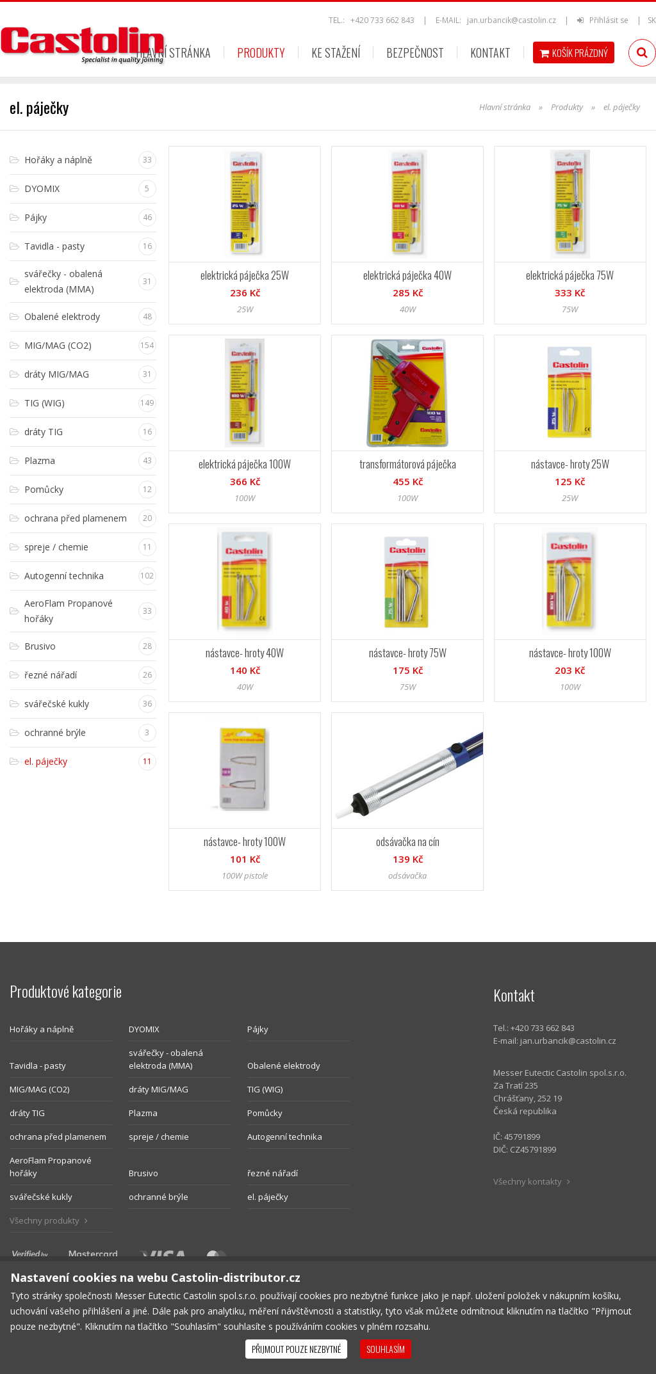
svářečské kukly (41, 1196)
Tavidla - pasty (38, 1065)
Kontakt (490, 52)
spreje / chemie (159, 1136)
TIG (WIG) (265, 1089)
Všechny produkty (49, 1220)
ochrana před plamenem (58, 1136)
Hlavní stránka (173, 52)
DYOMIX (144, 1029)
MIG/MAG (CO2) (39, 1089)
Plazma (143, 1113)
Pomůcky (265, 1113)
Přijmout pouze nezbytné (296, 1348)
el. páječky (267, 1196)
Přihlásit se (603, 20)
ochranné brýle (158, 1196)
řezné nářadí (272, 1173)
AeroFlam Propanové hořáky (51, 1166)
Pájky (257, 1029)
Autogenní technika (284, 1136)
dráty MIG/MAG (158, 1089)
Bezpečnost (415, 52)
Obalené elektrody (283, 1065)
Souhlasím (385, 1348)
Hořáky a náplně (42, 1029)
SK (652, 20)
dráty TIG (27, 1113)
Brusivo (143, 1173)
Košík (573, 52)
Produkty (261, 52)
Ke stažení (335, 52)
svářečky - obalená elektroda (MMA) (166, 1059)
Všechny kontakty (531, 1181)
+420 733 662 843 (382, 20)
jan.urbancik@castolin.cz (511, 20)
